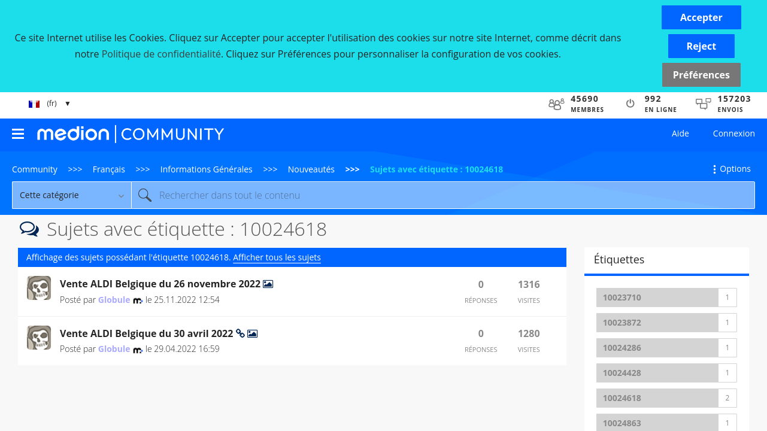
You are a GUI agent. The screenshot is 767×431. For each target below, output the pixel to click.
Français (109, 169)
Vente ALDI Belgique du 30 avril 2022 (148, 333)
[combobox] (443, 195)
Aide (680, 133)
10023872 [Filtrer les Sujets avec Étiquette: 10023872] (622, 322)
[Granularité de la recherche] (71, 195)
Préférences (701, 74)
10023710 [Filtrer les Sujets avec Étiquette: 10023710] (622, 297)
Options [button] (735, 168)
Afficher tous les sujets (277, 257)
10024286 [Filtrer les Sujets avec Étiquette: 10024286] (622, 347)
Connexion (734, 133)
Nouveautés (311, 169)
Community (34, 169)
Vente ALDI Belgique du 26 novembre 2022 (161, 283)
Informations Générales (206, 169)
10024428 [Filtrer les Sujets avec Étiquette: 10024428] (622, 372)
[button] (701, 17)
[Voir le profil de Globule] (114, 299)
